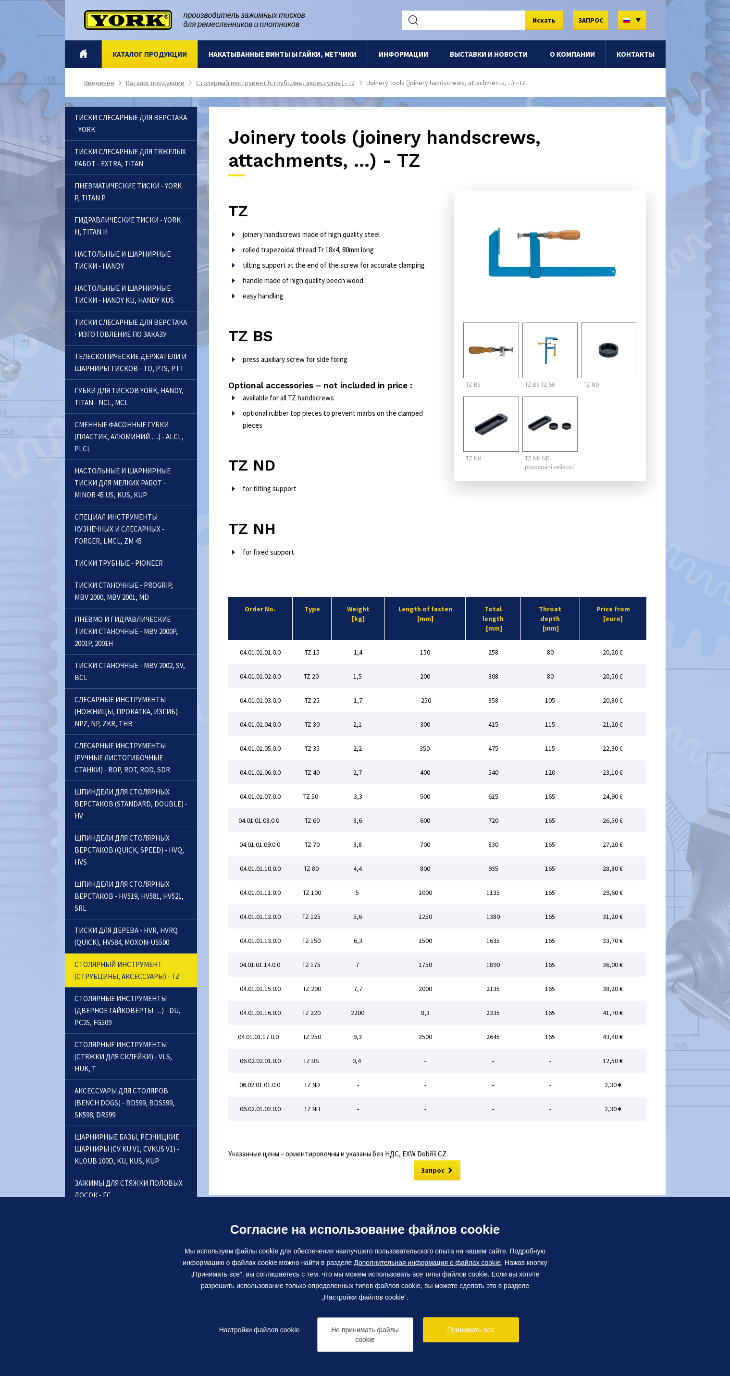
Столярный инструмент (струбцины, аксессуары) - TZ (275, 82)
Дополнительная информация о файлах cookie (427, 1262)
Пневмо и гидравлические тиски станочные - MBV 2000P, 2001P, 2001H (126, 631)
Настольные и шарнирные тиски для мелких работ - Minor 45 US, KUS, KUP (122, 482)
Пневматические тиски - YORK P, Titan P (128, 191)
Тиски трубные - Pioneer (118, 563)
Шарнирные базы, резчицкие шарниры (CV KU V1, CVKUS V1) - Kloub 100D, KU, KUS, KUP (126, 1148)
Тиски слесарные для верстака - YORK (130, 123)
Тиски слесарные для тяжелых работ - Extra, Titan (130, 157)
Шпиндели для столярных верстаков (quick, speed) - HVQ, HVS (129, 850)
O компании (572, 54)
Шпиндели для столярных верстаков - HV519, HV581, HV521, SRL (129, 896)
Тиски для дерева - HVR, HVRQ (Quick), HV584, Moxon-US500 (126, 936)
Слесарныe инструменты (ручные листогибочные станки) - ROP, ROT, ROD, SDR (122, 757)
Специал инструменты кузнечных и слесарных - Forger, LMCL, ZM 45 (119, 528)
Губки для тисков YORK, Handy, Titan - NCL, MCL (129, 396)
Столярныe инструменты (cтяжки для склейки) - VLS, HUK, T (123, 1056)
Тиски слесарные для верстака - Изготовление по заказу (130, 328)
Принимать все (471, 1330)
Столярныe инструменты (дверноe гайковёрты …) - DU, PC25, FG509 (127, 1010)
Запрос (433, 1170)
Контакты (636, 54)
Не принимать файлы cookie (365, 1334)
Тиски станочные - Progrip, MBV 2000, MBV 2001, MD (123, 591)
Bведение (82, 54)
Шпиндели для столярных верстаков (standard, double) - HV (130, 803)
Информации (403, 54)
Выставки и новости (489, 54)
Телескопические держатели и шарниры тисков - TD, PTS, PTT (130, 362)
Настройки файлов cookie (259, 1330)
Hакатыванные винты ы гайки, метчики (283, 54)
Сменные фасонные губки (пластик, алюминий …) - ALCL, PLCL (129, 436)
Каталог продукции (149, 54)
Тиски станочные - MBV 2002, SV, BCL (129, 671)
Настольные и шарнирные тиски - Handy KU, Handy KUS (124, 294)
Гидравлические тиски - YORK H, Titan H (127, 225)
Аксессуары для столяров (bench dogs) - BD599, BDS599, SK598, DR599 (124, 1102)
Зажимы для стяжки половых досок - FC (128, 1189)
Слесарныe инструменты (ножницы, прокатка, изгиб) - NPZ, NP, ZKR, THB (128, 711)
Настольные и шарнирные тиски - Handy (122, 260)
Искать (544, 20)
